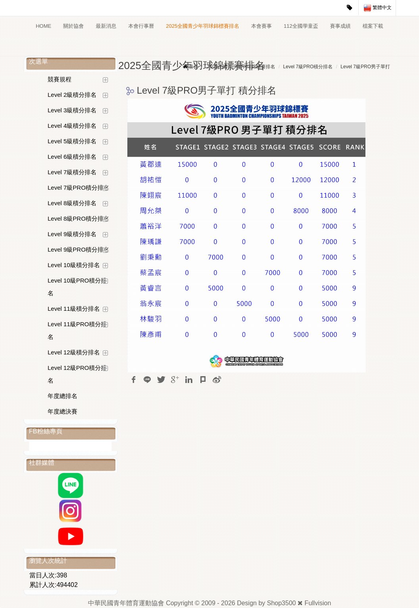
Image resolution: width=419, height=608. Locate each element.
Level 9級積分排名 (72, 234)
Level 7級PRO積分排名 (79, 187)
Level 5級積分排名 (72, 141)
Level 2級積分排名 (72, 94)
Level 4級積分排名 (72, 125)
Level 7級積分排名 (72, 172)
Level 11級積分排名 (74, 308)
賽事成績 (340, 26)
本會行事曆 (141, 26)
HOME (43, 26)
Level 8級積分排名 (72, 203)
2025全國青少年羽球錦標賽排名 (202, 26)
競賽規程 (59, 79)
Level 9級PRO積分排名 (79, 249)
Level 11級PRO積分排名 (77, 330)
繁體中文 (377, 8)
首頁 (193, 66)
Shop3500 (281, 603)
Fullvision (318, 603)
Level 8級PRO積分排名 (79, 218)
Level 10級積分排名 (74, 265)
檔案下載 (373, 26)
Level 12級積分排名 (74, 352)
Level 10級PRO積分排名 (77, 286)
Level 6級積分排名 (72, 156)
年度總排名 (62, 396)
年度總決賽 (62, 411)
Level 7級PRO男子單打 (365, 66)
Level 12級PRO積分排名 (77, 374)
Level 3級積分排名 (72, 110)
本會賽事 (261, 26)
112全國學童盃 (301, 26)
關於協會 (73, 26)
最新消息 (106, 26)
